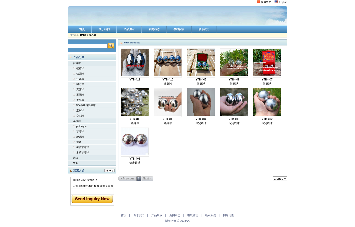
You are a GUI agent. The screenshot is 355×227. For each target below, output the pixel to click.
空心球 (80, 115)
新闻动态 (174, 215)
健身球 (77, 63)
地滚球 (80, 136)
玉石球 (80, 94)
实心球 (80, 84)
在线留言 (192, 215)
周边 (75, 157)
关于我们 (138, 215)
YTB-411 (134, 79)
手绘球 (80, 100)
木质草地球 (82, 152)
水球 (78, 142)
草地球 (77, 121)
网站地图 (228, 215)
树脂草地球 (82, 147)
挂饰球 (80, 78)
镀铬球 (80, 68)
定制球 (80, 110)
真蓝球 (80, 89)
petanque (81, 126)
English (281, 2)
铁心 (75, 163)
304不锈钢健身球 (86, 105)
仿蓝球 (80, 73)
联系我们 (210, 215)
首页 (72, 35)
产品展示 (156, 215)
